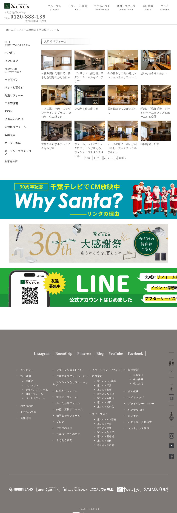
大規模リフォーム (15, 126)
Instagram (42, 353)
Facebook (135, 353)
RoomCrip (63, 353)
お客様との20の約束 (68, 434)
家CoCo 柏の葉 (105, 406)
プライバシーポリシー (141, 403)
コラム (164, 8)
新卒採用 (138, 375)
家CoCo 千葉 (104, 385)
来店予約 (133, 416)
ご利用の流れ (64, 428)
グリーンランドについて (106, 370)
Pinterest (84, 353)
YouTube (116, 353)
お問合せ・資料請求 (140, 422)
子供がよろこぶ (14, 118)
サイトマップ (136, 397)
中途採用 (138, 379)
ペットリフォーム (35, 398)
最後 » (122, 158)
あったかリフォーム (68, 403)
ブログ (60, 421)
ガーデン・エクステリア (18, 152)
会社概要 (133, 391)
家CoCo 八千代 (105, 394)
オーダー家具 (13, 142)
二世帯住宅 (11, 103)
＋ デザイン (12, 79)
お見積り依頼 (136, 409)
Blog (100, 353)
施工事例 (25, 376)
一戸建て (10, 52)
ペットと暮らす (14, 87)
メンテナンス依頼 (138, 428)
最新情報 (25, 418)
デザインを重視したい (69, 370)
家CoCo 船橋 (104, 389)
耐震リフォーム (14, 95)
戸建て (29, 381)
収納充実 (10, 134)
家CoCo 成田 (104, 402)
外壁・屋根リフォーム (69, 409)
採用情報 (133, 369)
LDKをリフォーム (67, 391)
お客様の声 (27, 406)
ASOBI (8, 110)
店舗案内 (97, 376)
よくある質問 (64, 440)
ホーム (10, 30)
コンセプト (54, 8)
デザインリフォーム (37, 389)
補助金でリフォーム (68, 415)
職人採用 (138, 383)
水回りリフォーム (67, 397)
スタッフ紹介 (100, 414)
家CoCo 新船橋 (105, 398)
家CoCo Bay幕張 (106, 381)
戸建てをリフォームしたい (72, 376)
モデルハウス (28, 412)
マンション (11, 60)
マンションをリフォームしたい (70, 383)
